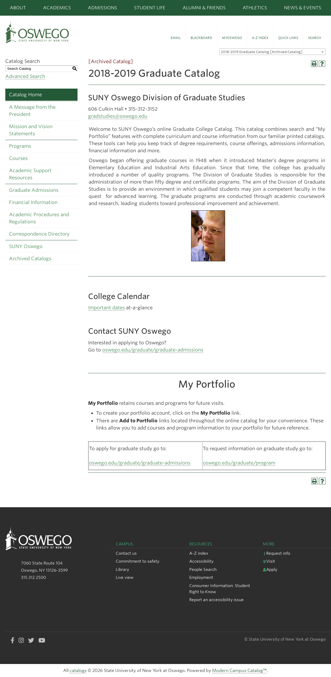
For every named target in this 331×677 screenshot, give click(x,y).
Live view (125, 577)
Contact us (126, 553)
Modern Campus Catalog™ (239, 670)
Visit (269, 561)
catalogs (78, 670)
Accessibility (201, 561)
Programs (20, 146)
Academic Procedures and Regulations (39, 218)
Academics (57, 7)
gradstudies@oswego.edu (117, 116)
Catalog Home (25, 94)
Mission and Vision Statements (31, 130)
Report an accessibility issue (216, 599)
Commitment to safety (137, 561)
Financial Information (33, 202)
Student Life (149, 7)
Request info (276, 553)
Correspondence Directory (39, 234)
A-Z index (198, 553)
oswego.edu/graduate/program (239, 463)
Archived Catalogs (30, 258)
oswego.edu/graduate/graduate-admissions (152, 350)
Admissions (102, 7)
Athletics (255, 7)
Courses (18, 158)
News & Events (302, 7)
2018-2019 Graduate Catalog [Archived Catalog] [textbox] (261, 52)
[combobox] (272, 52)
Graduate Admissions (33, 190)
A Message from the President (32, 110)
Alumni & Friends (204, 7)
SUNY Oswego (25, 246)
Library (122, 569)
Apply (270, 569)
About (18, 7)
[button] (176, 34)
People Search (203, 569)
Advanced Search (25, 76)
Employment (201, 577)
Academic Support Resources (30, 174)
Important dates (106, 307)
